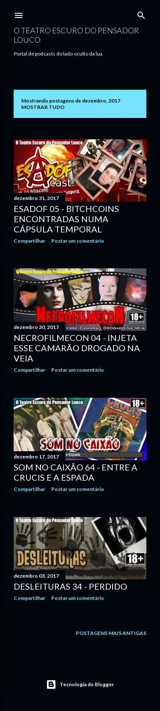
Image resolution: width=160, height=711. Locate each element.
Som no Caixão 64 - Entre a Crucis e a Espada (75, 472)
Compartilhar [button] (29, 241)
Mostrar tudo (42, 107)
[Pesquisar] (141, 13)
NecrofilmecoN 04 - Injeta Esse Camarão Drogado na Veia (77, 347)
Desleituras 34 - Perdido (70, 586)
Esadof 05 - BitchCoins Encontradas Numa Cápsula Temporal (66, 218)
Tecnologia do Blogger (80, 684)
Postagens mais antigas (111, 633)
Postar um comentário (77, 241)
